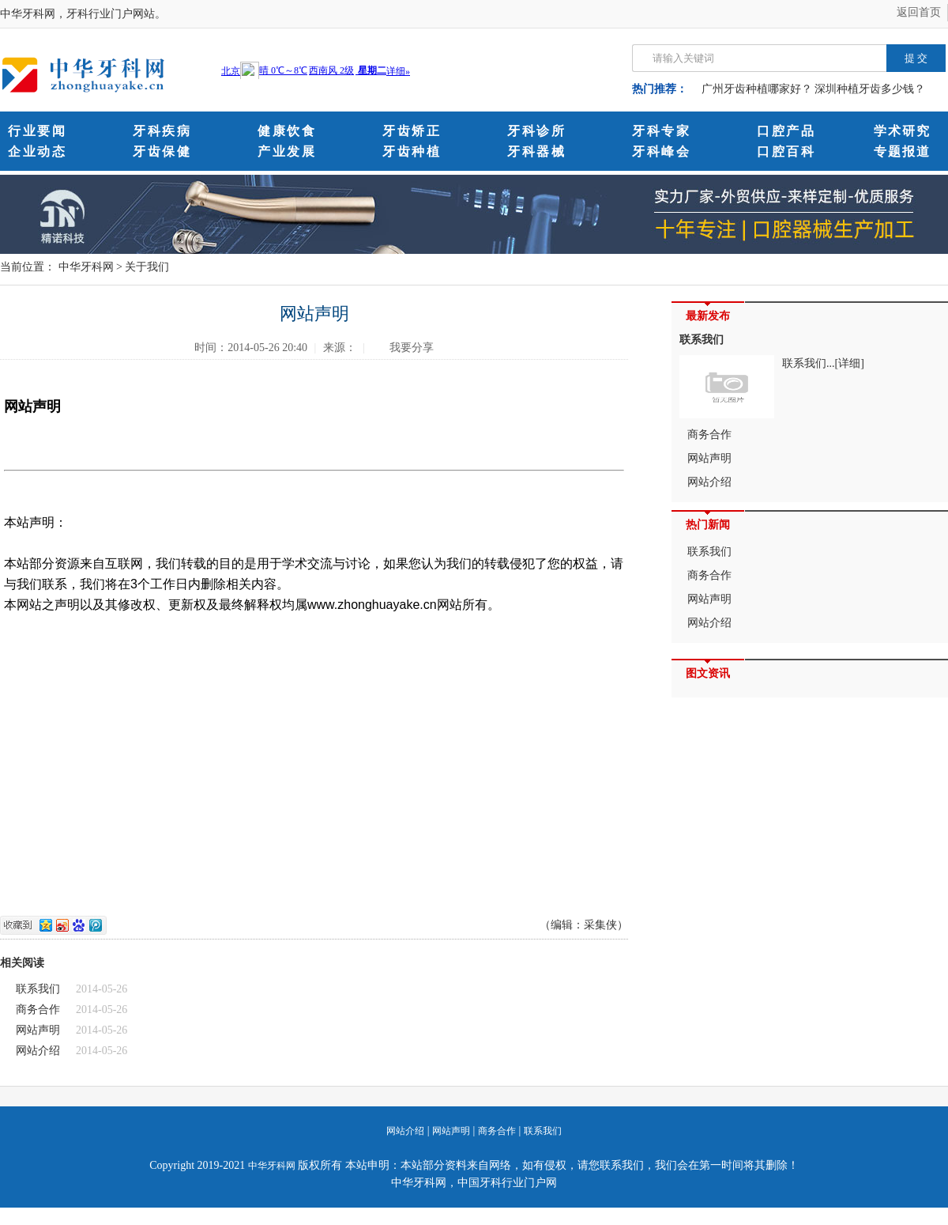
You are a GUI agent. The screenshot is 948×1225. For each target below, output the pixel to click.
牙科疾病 (162, 131)
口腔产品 (786, 131)
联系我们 (38, 989)
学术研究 (902, 131)
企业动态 (37, 151)
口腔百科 (786, 151)
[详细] (849, 363)
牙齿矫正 (411, 131)
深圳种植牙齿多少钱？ (869, 89)
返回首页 (919, 12)
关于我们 (147, 267)
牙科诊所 (536, 131)
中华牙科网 (86, 267)
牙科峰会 (661, 151)
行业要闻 (37, 131)
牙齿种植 (411, 151)
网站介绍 (38, 1051)
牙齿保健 (162, 151)
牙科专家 (661, 131)
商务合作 (38, 1009)
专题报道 (902, 151)
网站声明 (38, 1030)
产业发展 (287, 151)
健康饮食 (287, 131)
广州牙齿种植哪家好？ (757, 89)
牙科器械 (536, 151)
